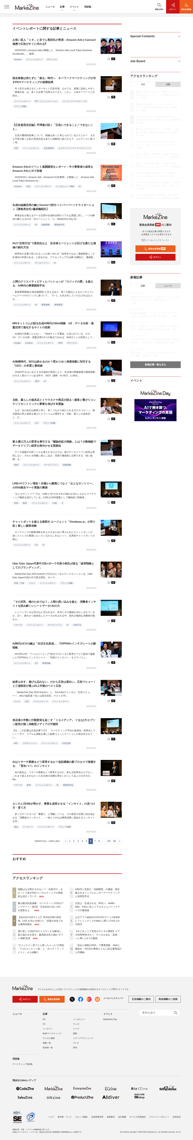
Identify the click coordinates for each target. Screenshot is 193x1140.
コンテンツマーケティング (75, 101)
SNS (16, 503)
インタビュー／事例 (65, 186)
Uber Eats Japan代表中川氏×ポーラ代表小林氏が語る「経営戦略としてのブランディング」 (53, 565)
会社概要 (122, 1117)
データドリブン (42, 263)
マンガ (76, 1026)
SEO (60, 343)
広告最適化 (49, 148)
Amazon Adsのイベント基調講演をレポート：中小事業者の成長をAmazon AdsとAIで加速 (52, 168)
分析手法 (77, 625)
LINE (54, 503)
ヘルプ (51, 1117)
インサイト (28, 827)
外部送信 (177, 1117)
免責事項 (111, 1117)
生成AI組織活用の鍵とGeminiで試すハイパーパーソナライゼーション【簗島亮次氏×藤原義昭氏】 (53, 207)
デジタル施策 (49, 1040)
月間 (168, 84)
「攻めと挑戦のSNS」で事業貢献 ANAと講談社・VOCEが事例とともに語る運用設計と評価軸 (98, 949)
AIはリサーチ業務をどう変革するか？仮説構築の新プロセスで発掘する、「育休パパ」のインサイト (54, 763)
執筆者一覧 (48, 1049)
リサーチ (18, 625)
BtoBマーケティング (52, 1035)
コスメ (32, 583)
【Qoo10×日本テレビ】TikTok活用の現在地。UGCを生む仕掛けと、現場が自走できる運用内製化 (40, 921)
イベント (74, 7)
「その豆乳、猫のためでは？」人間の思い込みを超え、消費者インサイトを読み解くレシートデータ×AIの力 (54, 603)
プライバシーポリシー (159, 1117)
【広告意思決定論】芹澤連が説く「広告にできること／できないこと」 (52, 127)
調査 (75, 1035)
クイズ (76, 1031)
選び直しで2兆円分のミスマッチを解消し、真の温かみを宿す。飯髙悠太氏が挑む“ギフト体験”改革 (41, 935)
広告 (16, 148)
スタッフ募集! (81, 1117)
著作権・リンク (65, 1117)
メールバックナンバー (155, 240)
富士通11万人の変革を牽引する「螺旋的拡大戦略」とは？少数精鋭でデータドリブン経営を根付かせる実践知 (54, 443)
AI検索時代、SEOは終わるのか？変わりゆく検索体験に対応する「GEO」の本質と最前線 (51, 363)
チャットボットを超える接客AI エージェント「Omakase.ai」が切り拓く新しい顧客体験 (53, 523)
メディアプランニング (83, 1040)
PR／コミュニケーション (46, 101)
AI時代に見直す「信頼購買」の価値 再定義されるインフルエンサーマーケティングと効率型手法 (97, 893)
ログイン (155, 257)
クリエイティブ (41, 701)
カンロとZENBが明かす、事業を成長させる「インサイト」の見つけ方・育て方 (53, 805)
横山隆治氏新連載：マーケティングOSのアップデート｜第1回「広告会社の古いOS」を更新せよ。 (41, 907)
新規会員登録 (155, 248)
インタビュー (79, 1021)
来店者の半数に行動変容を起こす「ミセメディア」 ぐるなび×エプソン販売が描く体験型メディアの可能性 (54, 722)
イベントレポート (34, 59)
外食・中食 (19, 583)
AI (80, 186)
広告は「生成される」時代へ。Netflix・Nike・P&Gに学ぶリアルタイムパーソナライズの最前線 (97, 907)
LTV (37, 423)
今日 (143, 84)
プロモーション (30, 743)
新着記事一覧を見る (155, 364)
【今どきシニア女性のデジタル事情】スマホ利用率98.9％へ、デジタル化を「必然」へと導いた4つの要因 (97, 935)
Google (17, 343)
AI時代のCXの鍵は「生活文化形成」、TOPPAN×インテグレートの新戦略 (54, 645)
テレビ (17, 701)
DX (44, 1021)
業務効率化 (59, 224)
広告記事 (66, 743)
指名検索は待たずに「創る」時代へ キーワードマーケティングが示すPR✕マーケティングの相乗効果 (54, 80)
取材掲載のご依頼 (168, 1001)
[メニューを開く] (6, 6)
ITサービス (52, 59)
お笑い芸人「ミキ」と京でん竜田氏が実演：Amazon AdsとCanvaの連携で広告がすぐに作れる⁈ (54, 41)
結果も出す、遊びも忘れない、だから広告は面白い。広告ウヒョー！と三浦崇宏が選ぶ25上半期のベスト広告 (54, 683)
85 (114, 841)
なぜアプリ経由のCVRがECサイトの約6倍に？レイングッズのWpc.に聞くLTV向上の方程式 (97, 921)
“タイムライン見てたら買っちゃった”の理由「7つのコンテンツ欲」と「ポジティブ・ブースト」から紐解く (41, 949)
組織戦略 (46, 224)
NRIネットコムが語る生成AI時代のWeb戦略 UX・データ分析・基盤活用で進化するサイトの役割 (53, 325)
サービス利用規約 (138, 1117)
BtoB (16, 465)
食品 (16, 827)
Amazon (18, 59)
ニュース (50, 6)
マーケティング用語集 (22, 1066)
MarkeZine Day (110, 1021)
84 (109, 841)
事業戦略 (46, 305)
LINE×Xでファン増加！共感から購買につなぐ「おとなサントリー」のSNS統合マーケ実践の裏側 (53, 485)
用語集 (87, 6)
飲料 (25, 503)
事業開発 (58, 305)
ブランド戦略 (20, 106)
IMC (16, 743)
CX (36, 545)
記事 (62, 7)
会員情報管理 (97, 1117)
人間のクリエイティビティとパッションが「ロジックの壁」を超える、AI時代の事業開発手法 (52, 283)
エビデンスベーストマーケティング (75, 148)
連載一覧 (47, 1045)
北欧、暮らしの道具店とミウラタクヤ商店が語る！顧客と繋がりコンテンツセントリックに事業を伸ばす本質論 (54, 401)
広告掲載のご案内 (141, 1001)
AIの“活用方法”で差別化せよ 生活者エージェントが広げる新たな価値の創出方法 (54, 245)
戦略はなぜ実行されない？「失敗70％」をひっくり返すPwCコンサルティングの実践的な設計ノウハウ (40, 893)
